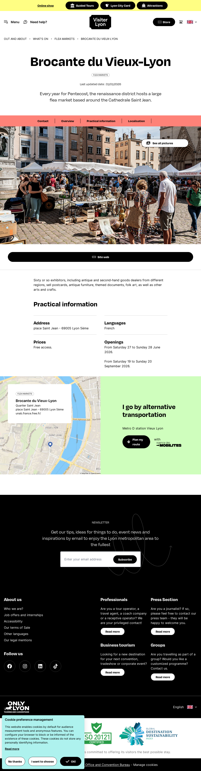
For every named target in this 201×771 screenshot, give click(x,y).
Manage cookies (145, 765)
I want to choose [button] (42, 761)
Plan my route (135, 442)
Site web (100, 257)
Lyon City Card (117, 5)
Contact (42, 121)
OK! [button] (71, 761)
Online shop (45, 5)
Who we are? (13, 609)
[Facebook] (9, 666)
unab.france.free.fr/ (28, 413)
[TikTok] (55, 666)
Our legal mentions (18, 640)
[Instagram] (25, 666)
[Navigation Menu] (11, 22)
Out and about (15, 38)
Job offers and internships (23, 615)
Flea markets (65, 38)
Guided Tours (82, 5)
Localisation (136, 121)
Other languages (16, 634)
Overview (67, 121)
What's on (40, 38)
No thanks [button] (15, 761)
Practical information (101, 121)
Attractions (152, 5)
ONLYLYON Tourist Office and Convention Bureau (93, 765)
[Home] (100, 22)
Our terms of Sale (17, 627)
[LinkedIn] (40, 666)
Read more (112, 631)
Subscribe (125, 559)
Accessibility (13, 621)
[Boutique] (163, 22)
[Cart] (181, 22)
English (185, 707)
